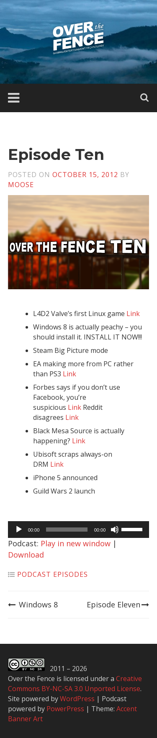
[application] (78, 529)
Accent (126, 708)
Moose (21, 184)
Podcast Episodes (52, 574)
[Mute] (115, 529)
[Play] (19, 529)
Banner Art (25, 718)
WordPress (77, 698)
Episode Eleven (118, 604)
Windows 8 (33, 604)
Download (26, 555)
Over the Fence (31, 678)
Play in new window (76, 543)
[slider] (66, 529)
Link (133, 313)
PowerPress (65, 708)
